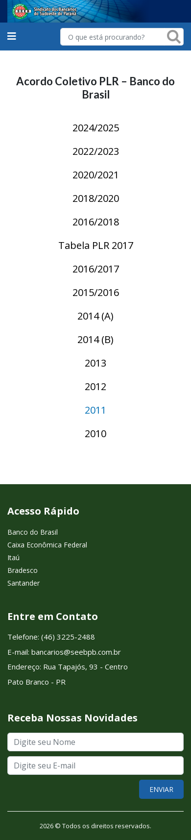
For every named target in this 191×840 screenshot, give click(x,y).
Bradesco (22, 570)
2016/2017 (95, 268)
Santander (23, 583)
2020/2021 (95, 174)
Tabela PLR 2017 (95, 245)
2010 (95, 433)
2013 (95, 363)
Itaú (13, 557)
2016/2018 (95, 221)
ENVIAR (161, 789)
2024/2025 (95, 127)
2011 (95, 410)
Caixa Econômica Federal (47, 544)
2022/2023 (95, 151)
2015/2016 (95, 292)
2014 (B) (95, 339)
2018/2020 (95, 198)
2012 (95, 386)
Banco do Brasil (32, 532)
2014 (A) (95, 315)
